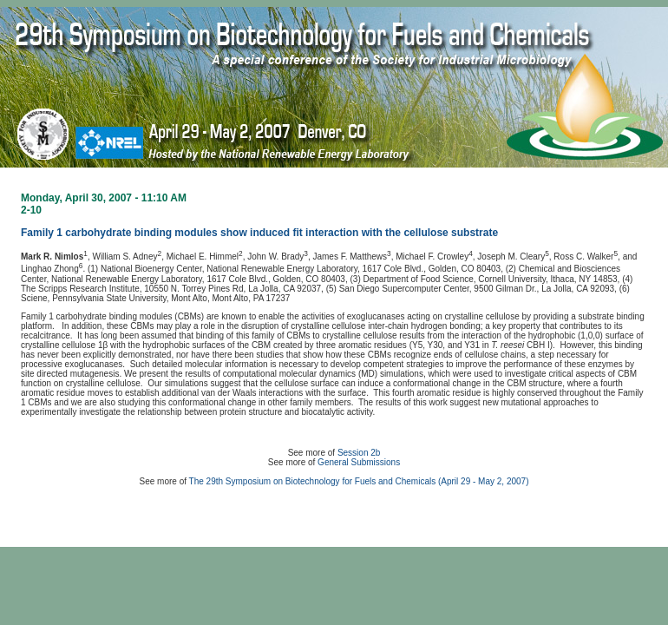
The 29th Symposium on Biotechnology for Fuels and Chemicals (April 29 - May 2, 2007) (359, 481)
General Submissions (359, 462)
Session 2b (358, 452)
